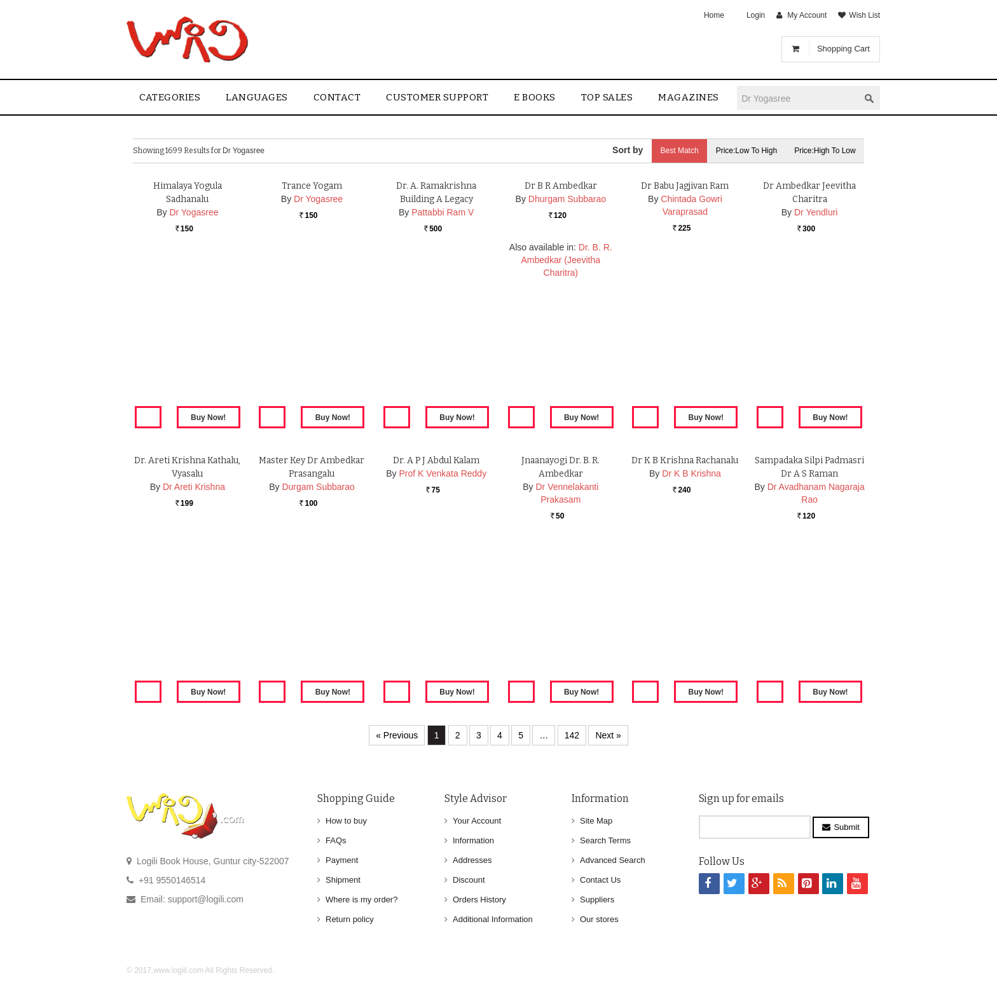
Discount (469, 880)
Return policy (350, 919)
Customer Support (437, 97)
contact (337, 97)
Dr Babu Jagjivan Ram (685, 334)
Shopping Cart (843, 48)
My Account (807, 15)
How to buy (346, 820)
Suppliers (597, 899)
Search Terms (605, 840)
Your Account (477, 820)
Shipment (343, 880)
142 (572, 735)
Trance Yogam (312, 334)
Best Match (674, 150)
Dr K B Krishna (691, 621)
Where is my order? (361, 899)
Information (473, 840)
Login (755, 15)
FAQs (336, 840)
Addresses (472, 860)
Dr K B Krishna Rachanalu (685, 608)
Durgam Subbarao (318, 635)
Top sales (607, 97)
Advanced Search (612, 860)
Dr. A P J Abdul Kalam (436, 608)
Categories (169, 97)
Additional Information (493, 919)
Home (714, 15)
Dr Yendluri (816, 360)
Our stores (599, 919)
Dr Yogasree (193, 360)
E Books (535, 97)
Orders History (479, 899)
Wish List (864, 15)
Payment (342, 860)
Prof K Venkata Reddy (442, 621)
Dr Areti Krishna (194, 635)
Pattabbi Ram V (442, 360)
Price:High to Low (824, 150)
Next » (608, 735)
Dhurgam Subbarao (567, 347)
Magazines (688, 97)
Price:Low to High (743, 150)
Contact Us (600, 880)
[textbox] (798, 98)
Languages (257, 97)
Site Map (596, 820)
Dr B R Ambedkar (561, 334)
